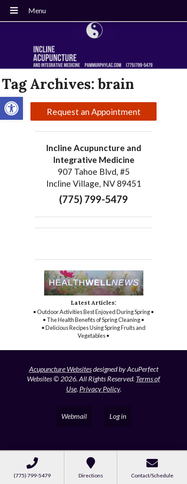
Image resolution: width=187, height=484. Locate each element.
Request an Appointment (94, 112)
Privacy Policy (99, 388)
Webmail (74, 416)
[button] (11, 108)
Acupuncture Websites (60, 369)
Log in (117, 416)
